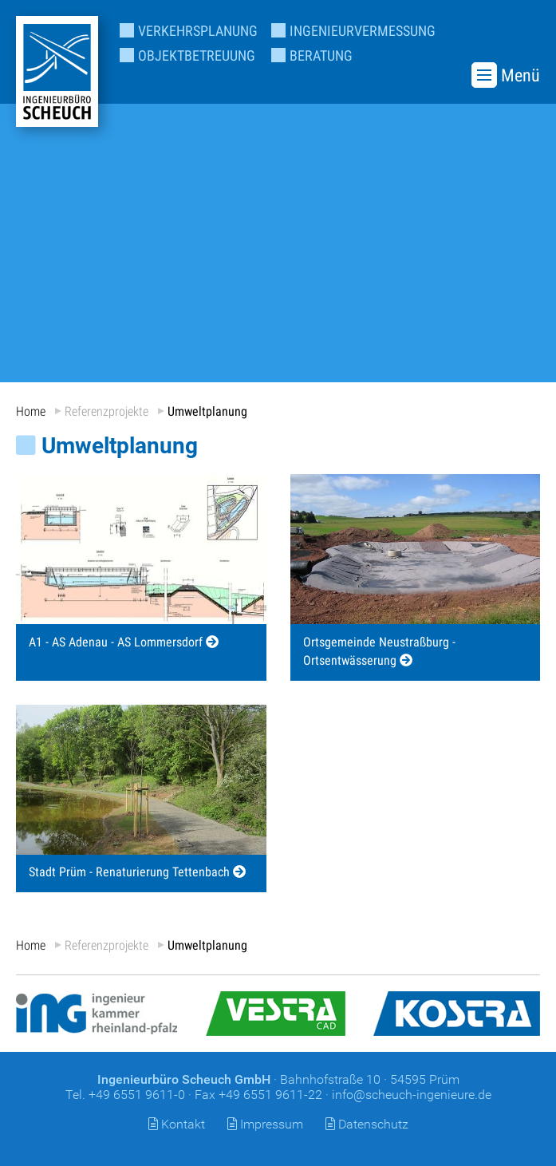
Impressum (271, 1124)
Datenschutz (373, 1124)
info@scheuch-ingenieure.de (411, 1094)
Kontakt (183, 1124)
